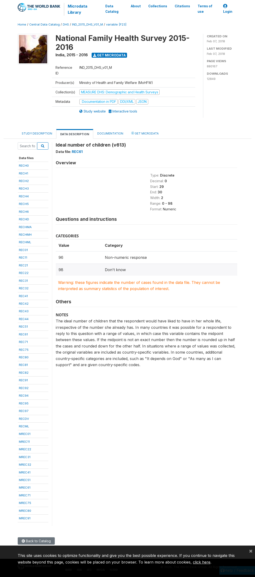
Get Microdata (109, 55)
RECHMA (25, 227)
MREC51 (24, 480)
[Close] (251, 551)
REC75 (24, 349)
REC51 (23, 326)
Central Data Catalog (44, 24)
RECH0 (24, 165)
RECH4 (24, 196)
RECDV (24, 419)
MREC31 (24, 457)
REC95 (24, 403)
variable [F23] (116, 24)
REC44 (24, 319)
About (135, 6)
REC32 (24, 288)
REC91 (23, 380)
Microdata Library (76, 9)
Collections (157, 6)
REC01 (23, 250)
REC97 (24, 411)
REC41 (23, 296)
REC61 (23, 334)
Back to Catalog (36, 541)
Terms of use (204, 8)
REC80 (24, 357)
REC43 (24, 311)
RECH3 (24, 188)
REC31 (23, 280)
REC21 (23, 265)
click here (201, 562)
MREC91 (24, 518)
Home (22, 24)
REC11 (23, 257)
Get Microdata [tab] (145, 133)
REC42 (24, 303)
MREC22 (25, 449)
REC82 (24, 372)
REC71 (23, 342)
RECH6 (24, 211)
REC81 (23, 365)
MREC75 (25, 503)
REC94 (24, 395)
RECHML (25, 242)
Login (227, 8)
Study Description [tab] (37, 133)
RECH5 (24, 204)
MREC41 (24, 472)
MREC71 (24, 495)
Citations (182, 6)
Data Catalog (111, 8)
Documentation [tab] (110, 133)
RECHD (24, 219)
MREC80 (25, 510)
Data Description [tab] (74, 134)
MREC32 (25, 464)
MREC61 (24, 487)
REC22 (24, 273)
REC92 (24, 388)
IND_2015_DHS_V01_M (87, 24)
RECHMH (25, 234)
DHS (66, 24)
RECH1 (23, 173)
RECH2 (24, 181)
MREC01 (24, 434)
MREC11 (24, 441)
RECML (24, 426)
